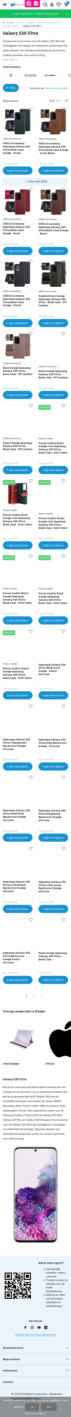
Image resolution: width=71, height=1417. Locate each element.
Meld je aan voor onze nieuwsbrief (35, 1334)
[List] (66, 100)
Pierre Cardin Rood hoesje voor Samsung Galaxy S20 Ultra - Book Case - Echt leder (17, 519)
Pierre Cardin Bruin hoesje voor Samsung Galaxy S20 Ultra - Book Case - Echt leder (52, 448)
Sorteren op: (37, 88)
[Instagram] (32, 1327)
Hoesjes (32, 22)
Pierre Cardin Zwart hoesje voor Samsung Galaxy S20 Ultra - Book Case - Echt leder (52, 523)
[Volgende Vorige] (41, 996)
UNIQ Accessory (12, 138)
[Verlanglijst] (59, 4)
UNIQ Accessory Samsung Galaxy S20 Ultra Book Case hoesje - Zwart (16, 300)
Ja (32, 1406)
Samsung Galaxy (49, 22)
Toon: (52, 100)
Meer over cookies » (35, 1413)
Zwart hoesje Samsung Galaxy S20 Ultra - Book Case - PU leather (17, 446)
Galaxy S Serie (12, 25)
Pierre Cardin (45, 438)
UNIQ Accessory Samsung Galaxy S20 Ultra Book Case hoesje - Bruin (53, 228)
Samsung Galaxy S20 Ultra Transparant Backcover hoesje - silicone (16, 744)
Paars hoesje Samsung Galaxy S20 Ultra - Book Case (52, 956)
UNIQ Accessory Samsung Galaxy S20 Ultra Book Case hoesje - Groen (16, 148)
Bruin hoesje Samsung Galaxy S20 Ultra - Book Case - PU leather (53, 374)
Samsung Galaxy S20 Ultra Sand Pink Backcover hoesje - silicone (16, 815)
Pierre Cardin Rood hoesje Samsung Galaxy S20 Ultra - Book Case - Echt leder (52, 598)
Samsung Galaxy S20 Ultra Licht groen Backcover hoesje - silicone (52, 886)
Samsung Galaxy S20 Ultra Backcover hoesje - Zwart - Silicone (52, 669)
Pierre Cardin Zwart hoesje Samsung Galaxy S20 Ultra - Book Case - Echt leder (17, 673)
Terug (8, 22)
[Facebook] (25, 1327)
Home (19, 22)
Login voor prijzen (17, 170)
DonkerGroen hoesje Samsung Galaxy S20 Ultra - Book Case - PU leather (52, 300)
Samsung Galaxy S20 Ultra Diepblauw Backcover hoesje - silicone (52, 815)
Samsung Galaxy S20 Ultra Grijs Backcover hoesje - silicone (52, 743)
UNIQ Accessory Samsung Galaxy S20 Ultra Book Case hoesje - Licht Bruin (53, 148)
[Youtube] (39, 1327)
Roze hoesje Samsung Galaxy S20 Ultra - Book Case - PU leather (17, 371)
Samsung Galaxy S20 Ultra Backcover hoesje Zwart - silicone (16, 957)
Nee (49, 1406)
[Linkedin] (45, 1327)
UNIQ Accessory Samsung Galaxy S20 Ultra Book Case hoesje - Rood (16, 228)
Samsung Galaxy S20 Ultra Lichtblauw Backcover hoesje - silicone (16, 886)
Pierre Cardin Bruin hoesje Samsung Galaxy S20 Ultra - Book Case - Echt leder (17, 598)
